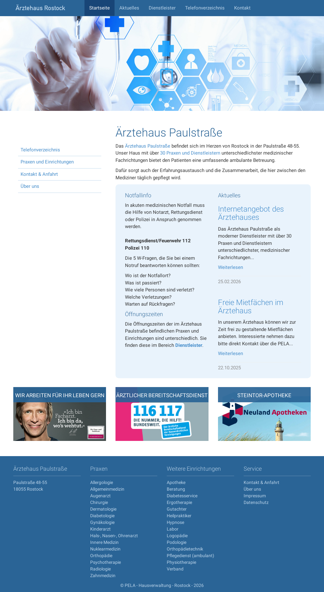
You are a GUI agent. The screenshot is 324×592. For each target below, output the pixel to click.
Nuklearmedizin (105, 548)
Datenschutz (256, 502)
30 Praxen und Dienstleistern (190, 153)
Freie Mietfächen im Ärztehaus (250, 306)
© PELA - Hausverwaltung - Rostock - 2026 (162, 585)
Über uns (30, 186)
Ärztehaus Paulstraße (147, 146)
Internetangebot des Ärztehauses (251, 213)
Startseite (99, 8)
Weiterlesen (230, 267)
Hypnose (175, 522)
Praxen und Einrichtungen (47, 162)
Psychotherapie (105, 562)
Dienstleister (162, 8)
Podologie (176, 542)
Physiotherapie (181, 562)
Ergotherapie (179, 502)
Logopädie (177, 535)
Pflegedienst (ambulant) (190, 555)
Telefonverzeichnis (205, 8)
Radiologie (100, 568)
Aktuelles (129, 8)
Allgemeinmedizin (107, 489)
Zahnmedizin (102, 575)
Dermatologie (103, 509)
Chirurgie (99, 502)
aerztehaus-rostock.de (46, 8)
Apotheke (176, 482)
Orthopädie (101, 555)
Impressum (255, 495)
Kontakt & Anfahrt (39, 174)
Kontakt (242, 8)
